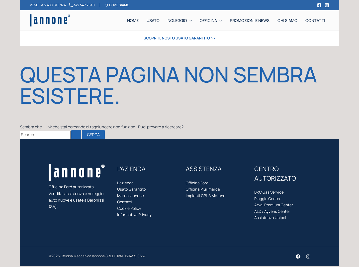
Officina (211, 20)
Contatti (315, 20)
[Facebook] (319, 5)
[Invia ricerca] (76, 134)
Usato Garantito (131, 189)
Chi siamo (287, 20)
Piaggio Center (267, 199)
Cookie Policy (129, 209)
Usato (153, 20)
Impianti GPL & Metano (206, 196)
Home (133, 20)
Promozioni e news (249, 20)
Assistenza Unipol (270, 219)
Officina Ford (197, 183)
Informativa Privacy (135, 216)
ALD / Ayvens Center (272, 212)
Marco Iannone (131, 196)
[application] (189, 20)
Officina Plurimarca (203, 189)
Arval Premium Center (274, 205)
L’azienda (125, 183)
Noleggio (180, 20)
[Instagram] (327, 5)
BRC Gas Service (269, 192)
